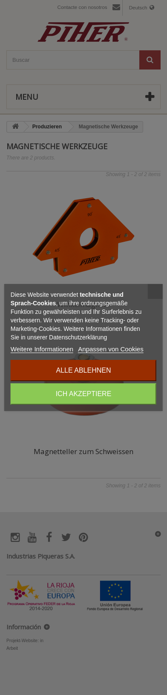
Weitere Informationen (42, 349)
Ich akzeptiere (84, 393)
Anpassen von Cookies (110, 349)
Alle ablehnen (83, 370)
